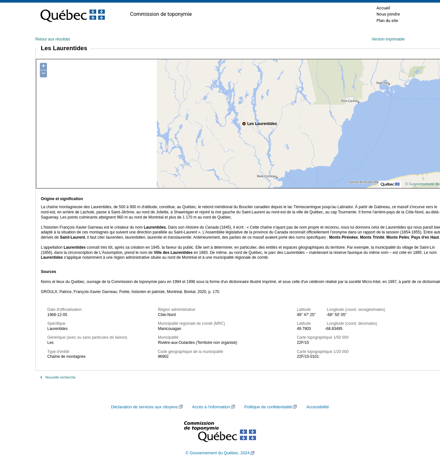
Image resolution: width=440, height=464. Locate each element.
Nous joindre (388, 14)
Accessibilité (317, 407)
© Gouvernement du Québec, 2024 (218, 453)
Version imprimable (388, 39)
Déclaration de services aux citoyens (144, 407)
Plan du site (387, 20)
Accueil (383, 8)
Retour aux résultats (52, 39)
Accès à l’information (211, 407)
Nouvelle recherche (60, 377)
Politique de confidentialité (268, 407)
